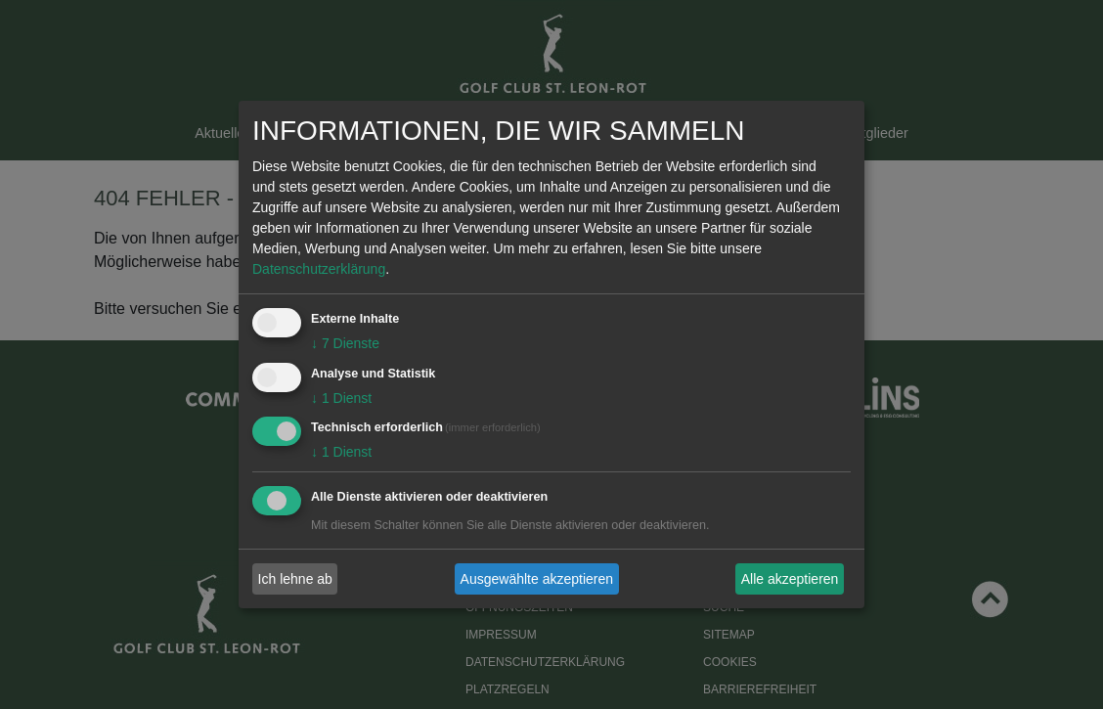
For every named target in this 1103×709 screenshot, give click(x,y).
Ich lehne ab (295, 579)
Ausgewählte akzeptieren (537, 579)
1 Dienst (341, 398)
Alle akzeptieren (790, 579)
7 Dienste (345, 343)
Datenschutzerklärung (318, 269)
